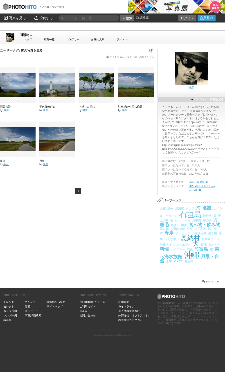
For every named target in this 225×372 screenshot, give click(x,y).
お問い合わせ (87, 315)
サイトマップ (55, 306)
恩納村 (190, 237)
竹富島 (201, 248)
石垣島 (190, 214)
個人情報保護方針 (129, 311)
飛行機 (207, 216)
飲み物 (164, 228)
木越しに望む (87, 106)
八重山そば (177, 228)
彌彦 (26, 35)
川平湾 (196, 220)
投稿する (43, 17)
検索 (127, 18)
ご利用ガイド (87, 306)
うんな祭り (171, 239)
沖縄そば (165, 244)
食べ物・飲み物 (204, 224)
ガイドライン (126, 306)
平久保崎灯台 (47, 106)
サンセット (182, 233)
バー (178, 261)
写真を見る (14, 17)
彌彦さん (29, 39)
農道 (2, 160)
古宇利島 (200, 228)
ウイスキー (178, 249)
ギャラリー (31, 311)
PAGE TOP (212, 281)
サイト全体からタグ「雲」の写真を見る (132, 57)
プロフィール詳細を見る (209, 99)
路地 (204, 244)
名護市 (175, 225)
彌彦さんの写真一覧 (49, 39)
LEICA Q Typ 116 (198, 181)
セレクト (8, 306)
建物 (170, 208)
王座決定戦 (199, 233)
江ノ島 (212, 228)
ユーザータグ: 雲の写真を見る (21, 50)
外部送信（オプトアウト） (134, 315)
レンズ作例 (10, 315)
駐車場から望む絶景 (130, 106)
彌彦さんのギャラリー (73, 39)
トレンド (8, 302)
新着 (27, 306)
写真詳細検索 (33, 315)
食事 (169, 261)
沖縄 (191, 255)
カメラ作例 (10, 311)
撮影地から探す (56, 302)
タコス (190, 208)
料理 (164, 248)
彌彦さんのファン (122, 39)
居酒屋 (179, 208)
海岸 (168, 232)
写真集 (7, 320)
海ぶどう (214, 244)
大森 (163, 208)
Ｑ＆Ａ (83, 311)
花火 (190, 249)
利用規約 (123, 302)
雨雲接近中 (7, 106)
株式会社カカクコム (130, 320)
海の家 (207, 220)
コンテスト (31, 302)
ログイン (187, 18)
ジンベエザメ (182, 244)
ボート (186, 220)
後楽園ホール (210, 239)
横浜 (184, 225)
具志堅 (188, 261)
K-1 (177, 220)
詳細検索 (142, 17)
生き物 (212, 233)
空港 (190, 228)
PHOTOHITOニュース (92, 302)
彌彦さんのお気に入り (97, 39)
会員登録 (206, 18)
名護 (207, 207)
